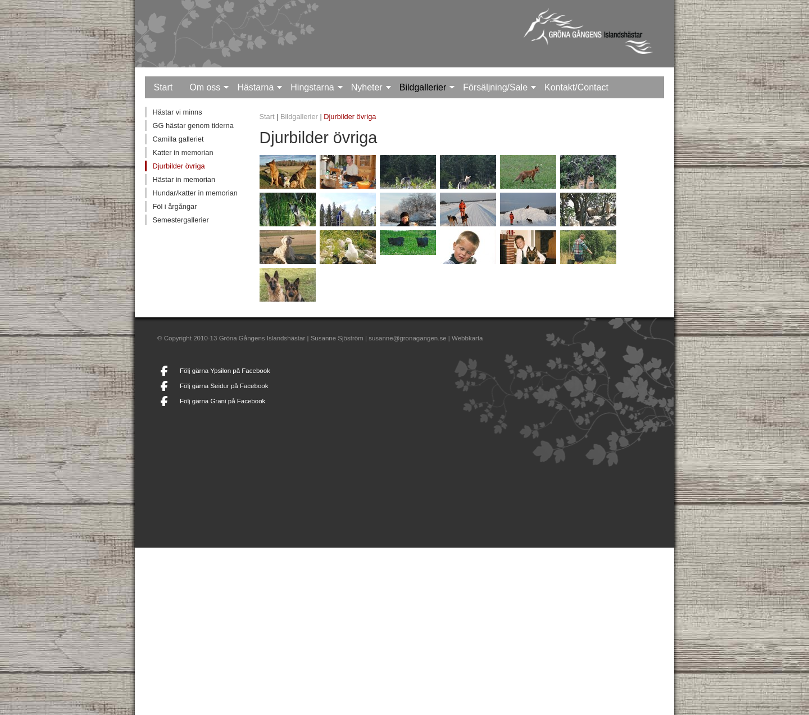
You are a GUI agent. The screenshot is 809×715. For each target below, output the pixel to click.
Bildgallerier (423, 87)
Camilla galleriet (177, 139)
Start (162, 87)
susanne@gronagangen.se (407, 338)
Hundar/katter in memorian (195, 193)
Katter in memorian (182, 152)
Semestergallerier (180, 220)
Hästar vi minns (177, 112)
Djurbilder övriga (178, 166)
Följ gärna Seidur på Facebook (224, 385)
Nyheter (367, 87)
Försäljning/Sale (495, 87)
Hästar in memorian (183, 179)
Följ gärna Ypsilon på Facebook (225, 370)
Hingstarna (312, 87)
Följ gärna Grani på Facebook (222, 401)
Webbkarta (467, 338)
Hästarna (255, 87)
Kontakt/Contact (576, 87)
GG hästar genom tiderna (192, 125)
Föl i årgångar (174, 206)
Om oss (204, 87)
